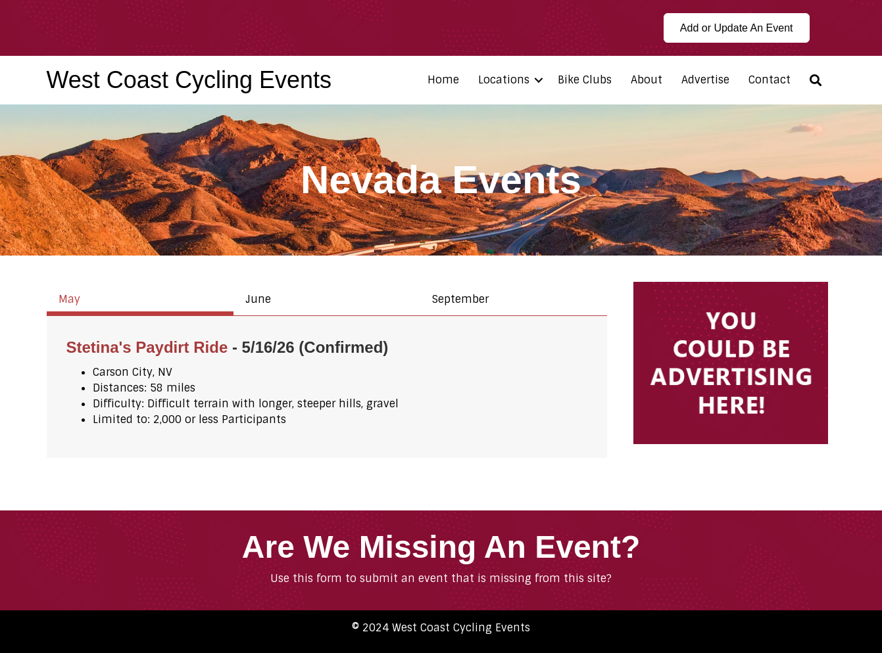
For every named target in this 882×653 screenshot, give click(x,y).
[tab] (140, 298)
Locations (503, 80)
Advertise (705, 80)
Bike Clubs (585, 80)
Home (443, 80)
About (646, 80)
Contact (769, 80)
